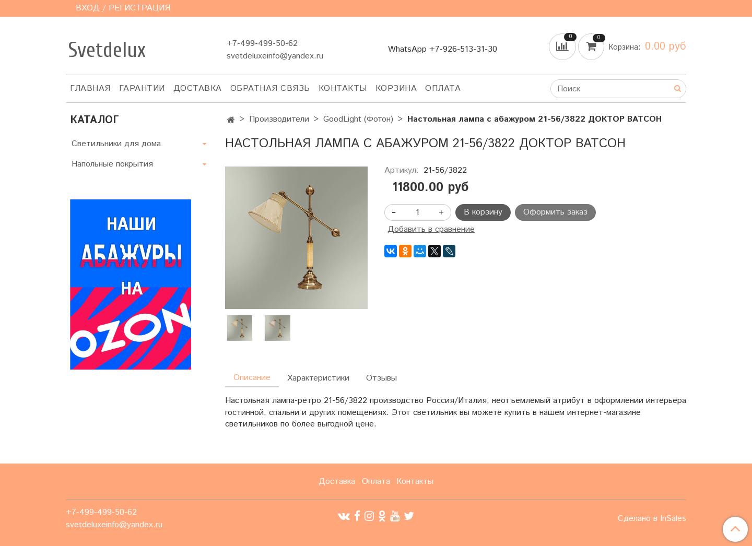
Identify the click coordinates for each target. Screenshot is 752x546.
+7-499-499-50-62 (262, 44)
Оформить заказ (555, 212)
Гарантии (142, 88)
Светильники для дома (116, 144)
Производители (279, 119)
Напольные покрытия (112, 164)
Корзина (396, 88)
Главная (90, 88)
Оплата (443, 88)
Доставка (197, 88)
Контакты (343, 88)
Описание (252, 378)
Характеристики (318, 378)
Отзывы (381, 378)
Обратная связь (270, 88)
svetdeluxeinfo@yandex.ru (275, 56)
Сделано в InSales (652, 519)
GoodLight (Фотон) (358, 119)
